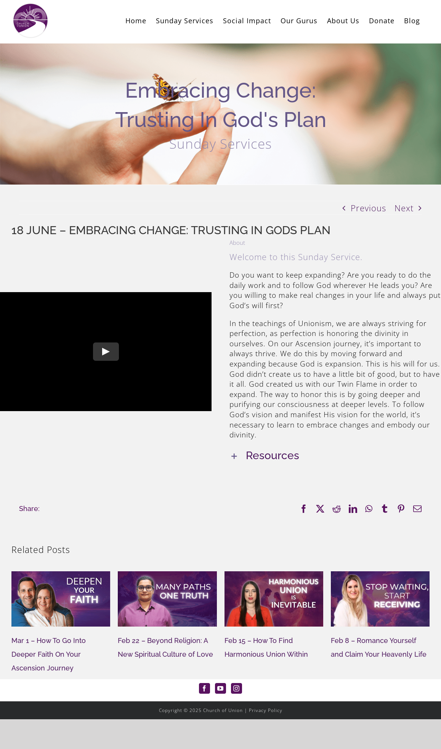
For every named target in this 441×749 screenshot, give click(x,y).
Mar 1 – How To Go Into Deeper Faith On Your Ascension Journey (48, 654)
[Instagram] (236, 688)
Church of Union (223, 710)
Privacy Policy (265, 710)
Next (404, 208)
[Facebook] (204, 688)
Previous (368, 208)
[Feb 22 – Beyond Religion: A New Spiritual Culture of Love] (167, 576)
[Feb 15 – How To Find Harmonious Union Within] (274, 576)
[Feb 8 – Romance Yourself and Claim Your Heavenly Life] (380, 576)
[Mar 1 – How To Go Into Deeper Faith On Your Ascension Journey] (60, 576)
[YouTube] (220, 688)
